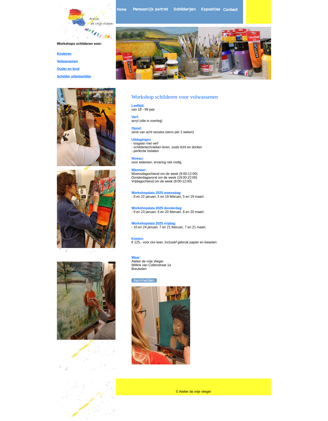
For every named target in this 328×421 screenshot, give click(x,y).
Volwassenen (67, 61)
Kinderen (64, 54)
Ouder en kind (68, 69)
